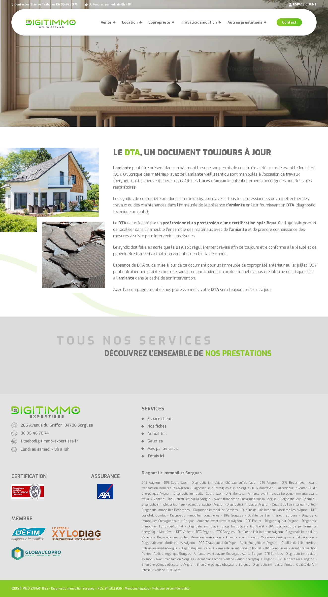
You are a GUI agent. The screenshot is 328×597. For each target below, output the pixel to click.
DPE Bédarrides (294, 483)
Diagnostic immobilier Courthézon (199, 494)
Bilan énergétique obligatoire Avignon (168, 565)
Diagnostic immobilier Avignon (248, 505)
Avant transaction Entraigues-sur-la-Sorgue (245, 499)
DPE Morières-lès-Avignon (296, 559)
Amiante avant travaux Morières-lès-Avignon (258, 537)
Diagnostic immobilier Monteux (163, 505)
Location (130, 22)
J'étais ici (155, 456)
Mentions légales (137, 589)
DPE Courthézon (176, 483)
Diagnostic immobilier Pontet (273, 565)
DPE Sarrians (273, 554)
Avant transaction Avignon (206, 505)
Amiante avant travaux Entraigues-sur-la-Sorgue (228, 554)
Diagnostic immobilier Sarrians (215, 510)
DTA (290, 205)
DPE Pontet (253, 521)
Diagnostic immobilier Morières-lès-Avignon (189, 537)
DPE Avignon (151, 483)
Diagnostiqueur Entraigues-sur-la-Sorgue (220, 488)
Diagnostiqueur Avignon (281, 521)
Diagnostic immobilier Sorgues (73, 589)
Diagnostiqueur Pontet (291, 488)
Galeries (155, 441)
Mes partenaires (162, 448)
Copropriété (159, 22)
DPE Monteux (235, 494)
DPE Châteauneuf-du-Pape (217, 543)
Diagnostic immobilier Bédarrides (166, 510)
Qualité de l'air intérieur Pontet (293, 505)
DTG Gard (174, 570)
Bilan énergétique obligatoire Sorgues (223, 565)
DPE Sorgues (233, 515)
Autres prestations (245, 22)
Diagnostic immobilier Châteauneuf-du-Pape (223, 483)
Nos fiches (156, 426)
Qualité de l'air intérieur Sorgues (272, 515)
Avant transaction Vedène (216, 559)
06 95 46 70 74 (67, 4)
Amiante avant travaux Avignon (219, 521)
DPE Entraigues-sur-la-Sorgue (189, 499)
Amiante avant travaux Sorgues (270, 494)
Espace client (159, 418)
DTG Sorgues (225, 532)
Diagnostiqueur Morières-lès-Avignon (168, 543)
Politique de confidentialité (171, 589)
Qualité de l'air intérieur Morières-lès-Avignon (275, 510)
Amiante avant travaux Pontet (239, 548)
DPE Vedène (185, 532)
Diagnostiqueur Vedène (198, 548)
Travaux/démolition (199, 22)
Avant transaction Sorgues (175, 559)
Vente (106, 22)
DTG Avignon (269, 483)
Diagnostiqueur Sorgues (297, 499)
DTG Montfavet (262, 488)
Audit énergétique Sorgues (172, 554)
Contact (289, 22)
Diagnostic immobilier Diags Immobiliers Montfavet (226, 526)
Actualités (156, 433)
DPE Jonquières (277, 548)
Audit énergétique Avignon (258, 543)
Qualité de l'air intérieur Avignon (260, 532)
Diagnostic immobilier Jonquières (195, 515)
